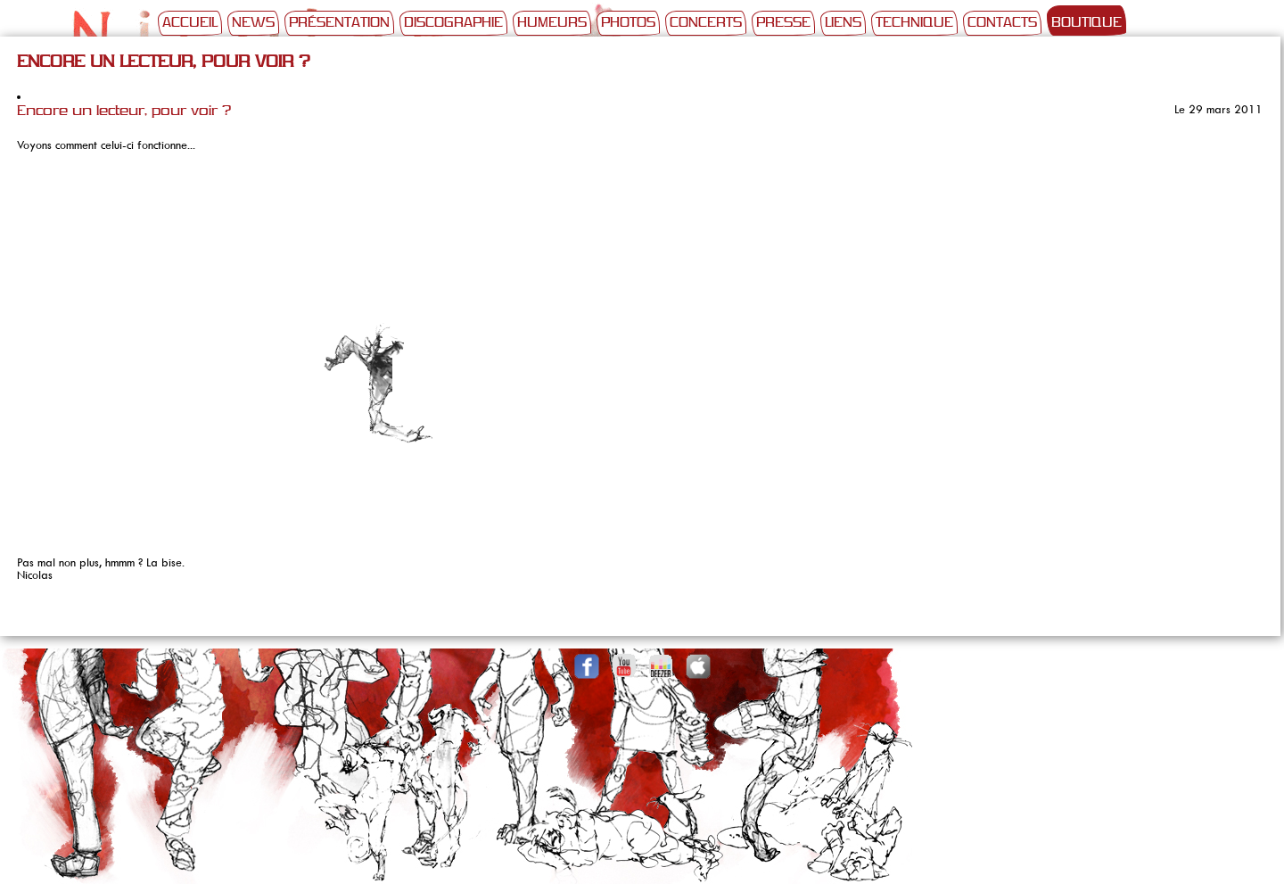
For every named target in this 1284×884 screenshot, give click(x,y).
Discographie (453, 23)
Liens (843, 23)
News (253, 23)
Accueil (190, 23)
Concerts (706, 23)
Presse (783, 23)
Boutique (1086, 23)
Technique (914, 23)
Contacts (1002, 23)
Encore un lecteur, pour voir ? (124, 111)
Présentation (339, 23)
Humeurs (552, 23)
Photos (628, 23)
